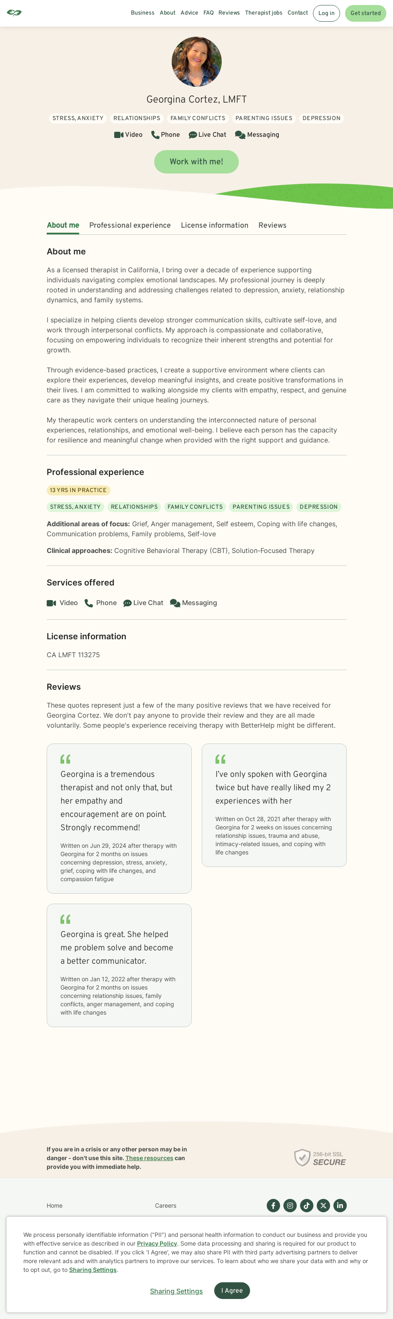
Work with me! (196, 162)
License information (214, 226)
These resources (149, 1157)
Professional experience (130, 226)
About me (63, 226)
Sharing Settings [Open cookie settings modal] (176, 1291)
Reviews (272, 226)
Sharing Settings (93, 1269)
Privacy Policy (157, 1243)
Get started (365, 13)
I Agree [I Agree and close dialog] (232, 1291)
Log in (326, 13)
